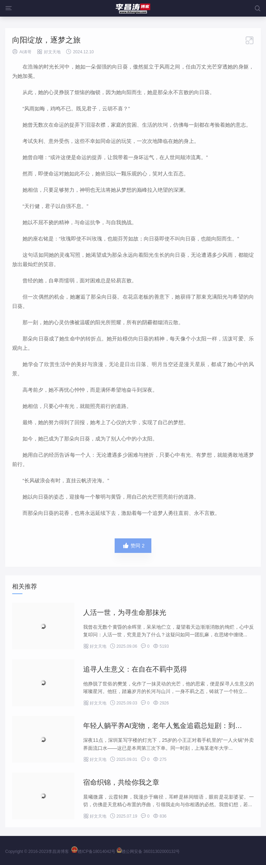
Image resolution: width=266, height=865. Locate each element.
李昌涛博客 (58, 851)
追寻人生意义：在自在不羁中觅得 (135, 669)
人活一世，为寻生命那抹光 (124, 612)
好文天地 (52, 51)
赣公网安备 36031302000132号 (148, 851)
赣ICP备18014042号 (93, 851)
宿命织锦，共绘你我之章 (121, 782)
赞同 (133, 545)
